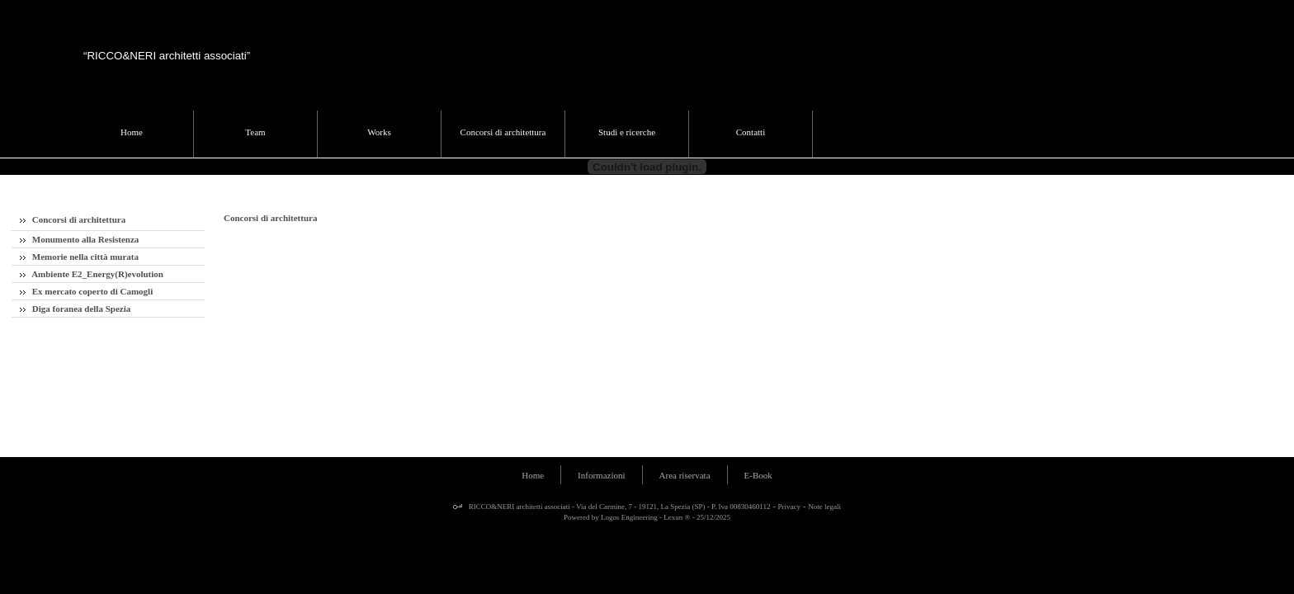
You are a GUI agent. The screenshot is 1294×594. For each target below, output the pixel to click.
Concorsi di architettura (72, 219)
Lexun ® (677, 517)
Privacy (789, 506)
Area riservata (685, 475)
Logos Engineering (629, 517)
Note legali (824, 506)
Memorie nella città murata (79, 257)
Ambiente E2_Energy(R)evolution (91, 274)
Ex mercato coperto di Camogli (86, 291)
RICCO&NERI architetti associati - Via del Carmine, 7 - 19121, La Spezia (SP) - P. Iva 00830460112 (619, 506)
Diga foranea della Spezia (75, 309)
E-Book (758, 475)
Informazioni (601, 475)
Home (533, 475)
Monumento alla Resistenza (79, 239)
